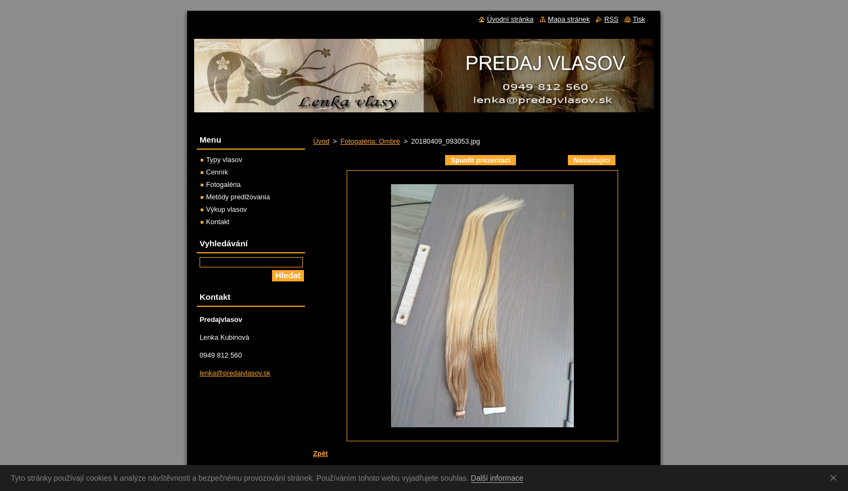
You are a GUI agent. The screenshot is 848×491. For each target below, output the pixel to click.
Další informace (497, 478)
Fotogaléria (223, 184)
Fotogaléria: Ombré (370, 141)
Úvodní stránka (510, 19)
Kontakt (217, 222)
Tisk (639, 19)
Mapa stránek (569, 19)
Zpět (320, 453)
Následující (591, 160)
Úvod (321, 141)
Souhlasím (835, 477)
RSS (611, 19)
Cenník (217, 172)
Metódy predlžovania (238, 197)
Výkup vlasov (226, 209)
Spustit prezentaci (480, 160)
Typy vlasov (224, 160)
